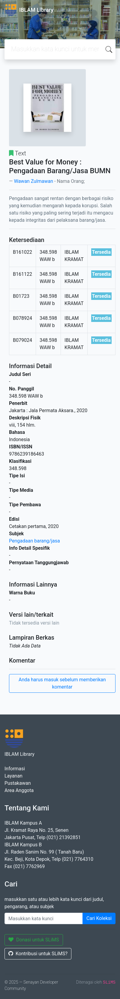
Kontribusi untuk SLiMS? (38, 953)
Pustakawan (17, 783)
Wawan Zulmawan (33, 181)
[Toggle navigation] (106, 10)
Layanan (13, 776)
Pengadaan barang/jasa (34, 541)
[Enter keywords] (43, 918)
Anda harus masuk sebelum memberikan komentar (62, 683)
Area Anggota (19, 790)
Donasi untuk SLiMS (33, 940)
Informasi (14, 769)
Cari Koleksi (99, 918)
